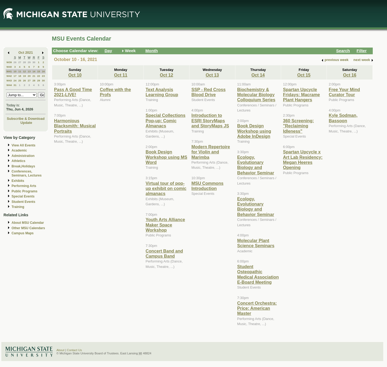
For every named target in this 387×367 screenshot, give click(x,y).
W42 (9, 75)
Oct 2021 (26, 53)
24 (14, 80)
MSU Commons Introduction (207, 186)
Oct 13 (212, 75)
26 (14, 62)
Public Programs (24, 191)
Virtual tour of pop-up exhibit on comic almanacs (166, 188)
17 (14, 75)
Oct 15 (303, 75)
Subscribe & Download (26, 119)
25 (19, 80)
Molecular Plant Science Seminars (255, 243)
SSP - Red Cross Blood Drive (208, 92)
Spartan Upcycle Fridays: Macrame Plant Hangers (301, 94)
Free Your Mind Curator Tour (344, 92)
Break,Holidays (23, 166)
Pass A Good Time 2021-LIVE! (73, 92)
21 (34, 75)
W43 (9, 80)
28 (24, 62)
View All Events (23, 145)
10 (14, 71)
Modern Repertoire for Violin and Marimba (210, 152)
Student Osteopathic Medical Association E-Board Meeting (258, 274)
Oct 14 (258, 75)
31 (14, 85)
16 (43, 71)
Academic (19, 150)
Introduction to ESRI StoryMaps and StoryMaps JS (210, 120)
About (60, 350)
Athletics (18, 161)
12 (24, 71)
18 (19, 75)
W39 (9, 62)
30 (34, 62)
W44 (9, 85)
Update (26, 123)
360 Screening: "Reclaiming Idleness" (298, 126)
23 (43, 75)
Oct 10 (74, 75)
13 (29, 71)
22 (38, 75)
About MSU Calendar (28, 223)
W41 (9, 71)
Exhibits (18, 181)
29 (29, 62)
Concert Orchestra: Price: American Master (257, 308)
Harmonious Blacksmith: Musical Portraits (75, 126)
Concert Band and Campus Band (164, 253)
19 (24, 75)
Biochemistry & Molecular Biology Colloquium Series (256, 94)
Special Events (23, 196)
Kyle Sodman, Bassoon (343, 118)
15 (38, 71)
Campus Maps (23, 233)
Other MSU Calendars (28, 228)
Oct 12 (166, 75)
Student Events (23, 202)
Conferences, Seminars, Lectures (27, 173)
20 (29, 75)
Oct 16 (349, 75)
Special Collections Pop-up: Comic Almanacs (165, 120)
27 (19, 62)
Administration (23, 156)
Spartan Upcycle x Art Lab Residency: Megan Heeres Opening (302, 159)
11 (19, 71)
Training (18, 207)
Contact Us (74, 350)
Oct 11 (120, 75)
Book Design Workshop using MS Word (166, 157)
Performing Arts (24, 186)
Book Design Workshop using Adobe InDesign (254, 131)
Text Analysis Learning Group (162, 92)
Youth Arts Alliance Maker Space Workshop (165, 224)
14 (34, 71)
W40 (9, 66)
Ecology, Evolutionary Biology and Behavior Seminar (255, 165)
